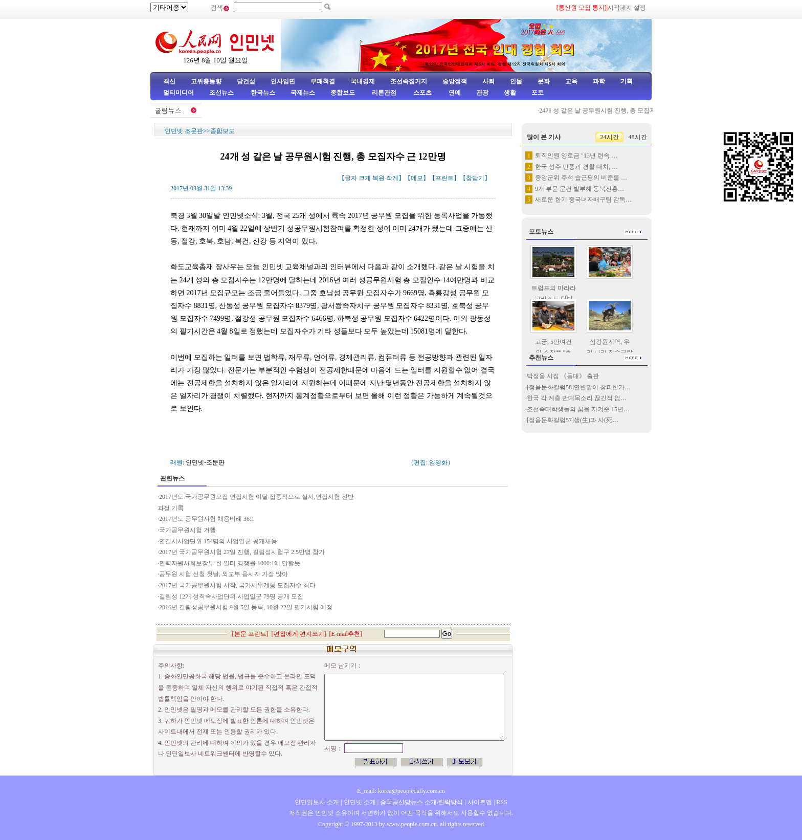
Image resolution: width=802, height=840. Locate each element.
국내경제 (362, 81)
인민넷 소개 (359, 802)
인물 (516, 81)
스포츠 (422, 92)
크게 (365, 178)
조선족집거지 (408, 81)
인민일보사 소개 (317, 802)
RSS (501, 802)
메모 (417, 178)
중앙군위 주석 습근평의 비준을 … (581, 177)
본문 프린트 (250, 633)
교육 (571, 81)
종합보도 (342, 92)
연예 (454, 92)
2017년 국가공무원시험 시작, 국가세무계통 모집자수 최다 (237, 585)
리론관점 (384, 92)
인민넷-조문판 (205, 462)
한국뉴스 (263, 92)
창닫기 (475, 178)
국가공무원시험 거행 (187, 530)
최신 (169, 81)
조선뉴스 (222, 92)
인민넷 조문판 (184, 131)
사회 (488, 81)
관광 (482, 92)
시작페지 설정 (627, 7)
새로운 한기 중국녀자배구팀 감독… (583, 199)
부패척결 (322, 81)
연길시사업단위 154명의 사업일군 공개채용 (218, 541)
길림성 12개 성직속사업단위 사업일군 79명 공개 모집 (231, 596)
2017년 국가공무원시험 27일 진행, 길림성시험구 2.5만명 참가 (242, 552)
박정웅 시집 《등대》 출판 (563, 376)
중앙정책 (454, 81)
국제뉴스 (303, 92)
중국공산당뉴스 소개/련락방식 (421, 802)
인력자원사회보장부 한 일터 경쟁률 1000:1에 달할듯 (229, 563)
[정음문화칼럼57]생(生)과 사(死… (572, 420)
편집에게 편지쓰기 (299, 633)
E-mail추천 (346, 633)
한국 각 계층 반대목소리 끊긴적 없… (577, 398)
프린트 (444, 178)
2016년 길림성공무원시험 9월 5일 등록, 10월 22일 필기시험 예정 (245, 607)
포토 (537, 92)
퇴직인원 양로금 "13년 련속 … (576, 155)
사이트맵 (479, 802)
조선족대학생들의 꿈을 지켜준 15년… (578, 409)
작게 (392, 178)
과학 (599, 81)
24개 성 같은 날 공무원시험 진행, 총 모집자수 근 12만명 (621, 110)
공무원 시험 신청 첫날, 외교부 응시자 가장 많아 (223, 574)
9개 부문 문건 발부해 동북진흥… (579, 188)
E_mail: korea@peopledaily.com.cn (401, 790)
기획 (626, 81)
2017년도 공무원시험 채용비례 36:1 (206, 518)
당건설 (246, 81)
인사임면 (283, 81)
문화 (544, 81)
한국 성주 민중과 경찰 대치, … (576, 166)
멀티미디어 (178, 92)
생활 (510, 92)
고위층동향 (206, 81)
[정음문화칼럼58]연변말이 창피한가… (579, 387)
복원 (378, 178)
